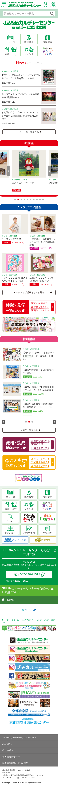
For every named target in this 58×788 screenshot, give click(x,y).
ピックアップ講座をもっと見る (33, 292)
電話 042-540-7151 (29, 574)
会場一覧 (15, 620)
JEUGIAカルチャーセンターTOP (18, 737)
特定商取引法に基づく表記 (15, 763)
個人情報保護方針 (11, 757)
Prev (8, 171)
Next (50, 171)
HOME (8, 599)
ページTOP (30, 610)
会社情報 (6, 750)
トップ (6, 620)
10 (43, 199)
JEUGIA (6, 744)
